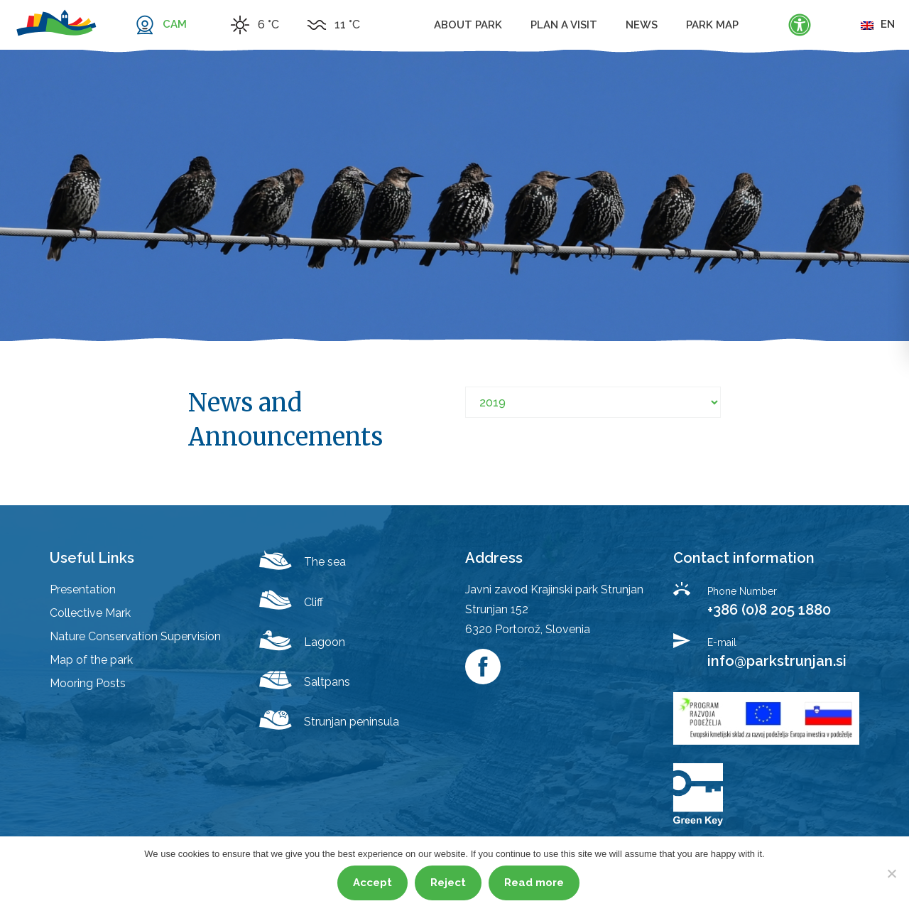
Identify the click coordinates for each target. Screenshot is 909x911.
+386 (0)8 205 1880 (769, 609)
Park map (712, 24)
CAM (175, 24)
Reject (448, 882)
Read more (534, 882)
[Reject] (891, 873)
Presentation (83, 589)
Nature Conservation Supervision (135, 636)
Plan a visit (563, 24)
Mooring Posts (88, 683)
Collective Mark (90, 613)
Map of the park (91, 660)
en (878, 24)
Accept (372, 882)
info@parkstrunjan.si (777, 660)
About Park (468, 24)
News (642, 24)
